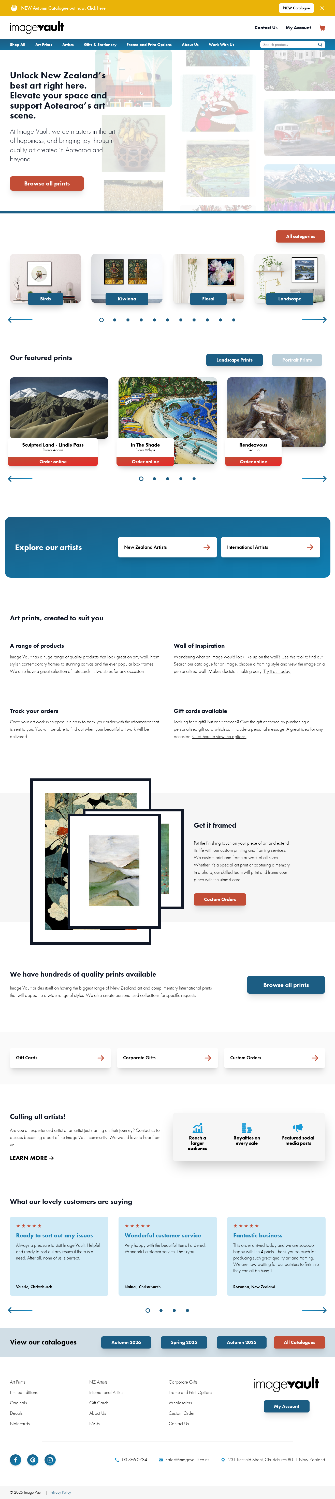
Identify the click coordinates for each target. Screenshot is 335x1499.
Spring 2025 (184, 1342)
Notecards (20, 1423)
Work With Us (221, 44)
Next (314, 320)
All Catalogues (299, 1342)
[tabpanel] (45, 279)
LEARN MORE (32, 1158)
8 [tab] (194, 319)
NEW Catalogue (296, 8)
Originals (18, 1403)
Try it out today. (277, 671)
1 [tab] (101, 320)
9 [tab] (207, 319)
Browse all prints (47, 183)
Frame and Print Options (149, 44)
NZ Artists (98, 1382)
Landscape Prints (234, 360)
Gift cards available (200, 711)
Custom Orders (220, 899)
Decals (16, 1413)
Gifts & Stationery (100, 44)
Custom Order (182, 1413)
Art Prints (43, 44)
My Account (298, 27)
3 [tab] (127, 319)
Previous (20, 320)
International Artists (106, 1392)
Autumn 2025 (241, 1342)
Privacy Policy (60, 1492)
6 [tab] (167, 319)
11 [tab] (233, 319)
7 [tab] (180, 319)
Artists (68, 44)
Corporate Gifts (183, 1382)
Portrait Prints (297, 360)
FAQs (94, 1423)
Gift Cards (99, 1403)
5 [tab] (154, 319)
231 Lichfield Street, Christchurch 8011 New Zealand (273, 1460)
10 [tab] (220, 319)
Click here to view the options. (219, 736)
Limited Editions (24, 1392)
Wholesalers (180, 1403)
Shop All (17, 44)
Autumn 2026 (126, 1342)
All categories (300, 236)
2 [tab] (114, 319)
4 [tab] (141, 319)
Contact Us (266, 27)
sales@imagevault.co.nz (184, 1460)
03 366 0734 (131, 1460)
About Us (190, 44)
